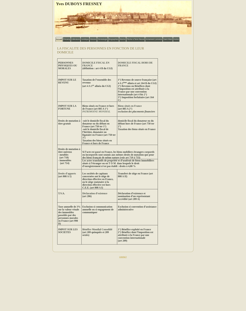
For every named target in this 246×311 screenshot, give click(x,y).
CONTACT (123, 257)
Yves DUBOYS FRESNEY (79, 4)
